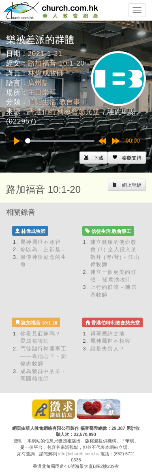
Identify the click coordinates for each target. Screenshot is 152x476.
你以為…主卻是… (43, 249)
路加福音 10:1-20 (56, 63)
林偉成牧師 (46, 73)
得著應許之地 (107, 334)
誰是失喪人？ (107, 349)
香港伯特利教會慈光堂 (64, 111)
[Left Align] (127, 158)
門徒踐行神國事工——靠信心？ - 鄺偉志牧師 (43, 356)
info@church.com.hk (78, 453)
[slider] (59, 141)
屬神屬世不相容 (40, 242)
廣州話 (39, 83)
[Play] (16, 140)
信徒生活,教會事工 (58, 102)
